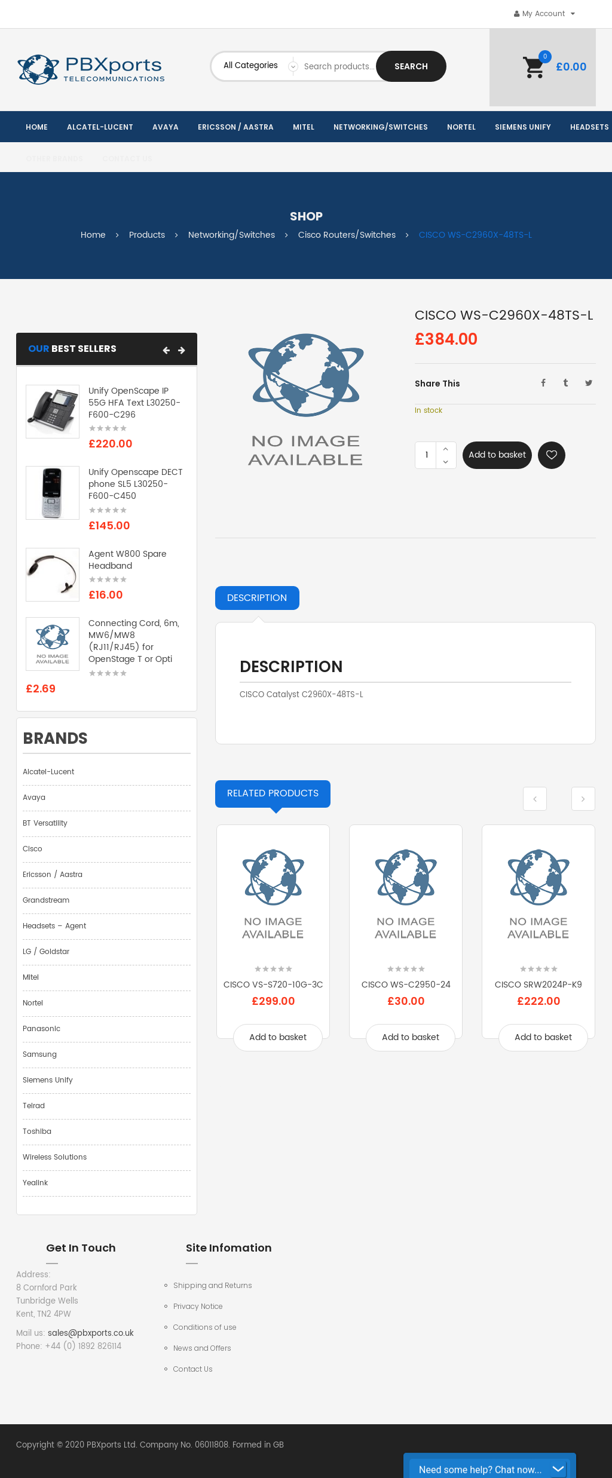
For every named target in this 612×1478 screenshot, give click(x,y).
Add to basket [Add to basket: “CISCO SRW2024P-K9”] (543, 1037)
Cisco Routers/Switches (347, 235)
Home (93, 235)
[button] (166, 350)
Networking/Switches (231, 235)
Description (257, 598)
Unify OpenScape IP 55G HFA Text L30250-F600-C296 (134, 403)
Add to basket (497, 455)
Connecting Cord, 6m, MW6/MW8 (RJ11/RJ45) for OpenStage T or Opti (133, 641)
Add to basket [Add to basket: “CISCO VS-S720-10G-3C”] (278, 1037)
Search (411, 66)
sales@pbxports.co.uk (91, 1333)
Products (147, 235)
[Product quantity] (427, 455)
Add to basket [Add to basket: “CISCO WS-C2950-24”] (410, 1037)
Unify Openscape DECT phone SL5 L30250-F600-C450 (135, 484)
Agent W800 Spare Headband (127, 560)
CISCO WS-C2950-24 (406, 985)
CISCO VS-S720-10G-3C (273, 985)
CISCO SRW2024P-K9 (538, 985)
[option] (273, 946)
